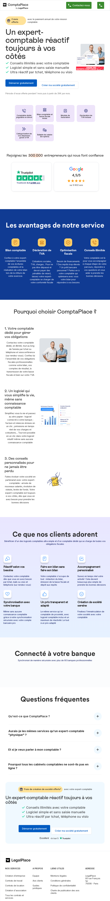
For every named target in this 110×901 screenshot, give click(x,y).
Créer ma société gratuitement (58, 85)
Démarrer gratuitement (21, 83)
